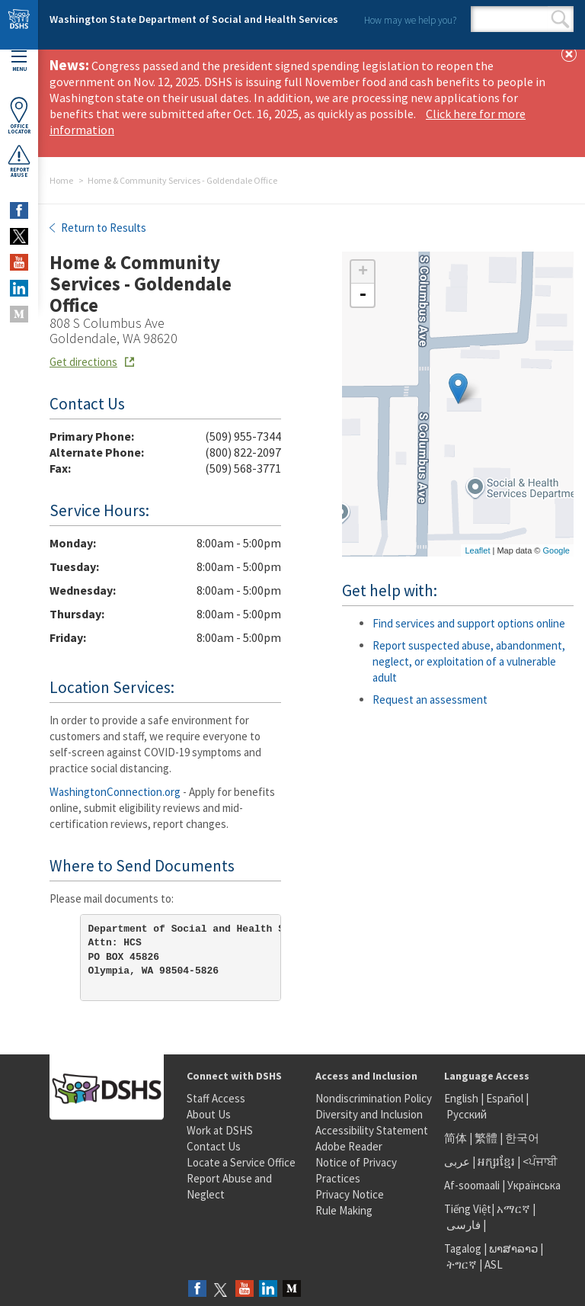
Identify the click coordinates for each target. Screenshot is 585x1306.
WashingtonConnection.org (115, 792)
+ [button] (363, 272)
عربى (457, 1161)
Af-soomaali (472, 1185)
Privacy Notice (349, 1194)
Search (560, 19)
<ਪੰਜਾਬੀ (540, 1161)
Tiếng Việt (467, 1209)
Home (61, 180)
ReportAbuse (19, 160)
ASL (493, 1264)
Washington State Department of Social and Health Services (194, 19)
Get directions (83, 362)
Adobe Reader (348, 1146)
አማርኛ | (516, 1209)
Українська (534, 1185)
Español (504, 1098)
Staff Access (216, 1098)
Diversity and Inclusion (369, 1114)
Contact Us (214, 1146)
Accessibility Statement (371, 1130)
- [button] (362, 295)
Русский (466, 1114)
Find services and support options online (468, 623)
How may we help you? (410, 20)
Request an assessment (430, 699)
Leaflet (477, 550)
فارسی (462, 1225)
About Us (209, 1114)
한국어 (522, 1138)
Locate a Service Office (241, 1162)
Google (556, 550)
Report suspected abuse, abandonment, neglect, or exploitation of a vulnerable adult (468, 661)
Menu (19, 61)
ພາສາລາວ (513, 1248)
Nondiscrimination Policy (373, 1098)
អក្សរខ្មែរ (496, 1161)
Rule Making (343, 1210)
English (462, 1098)
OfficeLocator (19, 115)
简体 (455, 1138)
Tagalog (462, 1248)
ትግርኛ (461, 1264)
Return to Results (102, 227)
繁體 (487, 1138)
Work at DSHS (220, 1130)
